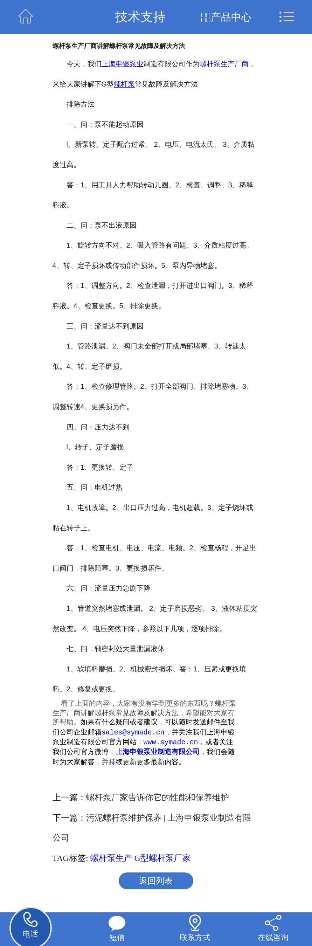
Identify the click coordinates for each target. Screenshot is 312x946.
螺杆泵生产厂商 (224, 64)
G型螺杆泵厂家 (162, 858)
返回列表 (156, 881)
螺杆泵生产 (111, 858)
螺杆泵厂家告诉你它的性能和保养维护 (157, 798)
